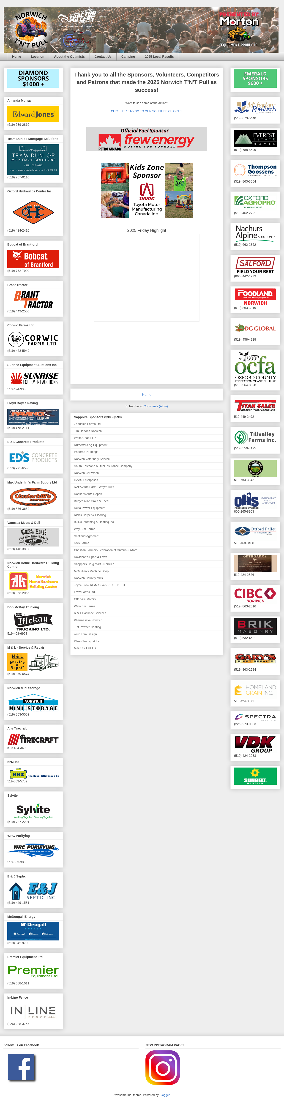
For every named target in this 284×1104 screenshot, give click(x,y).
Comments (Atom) (156, 406)
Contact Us (103, 56)
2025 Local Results (159, 56)
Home (16, 56)
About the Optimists (69, 56)
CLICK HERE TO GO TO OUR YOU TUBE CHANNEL (146, 111)
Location (37, 56)
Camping (128, 56)
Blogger (164, 1095)
